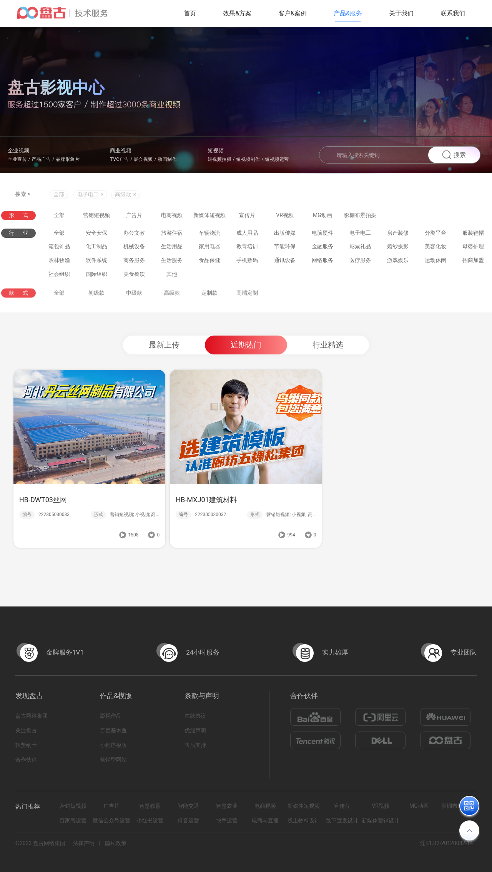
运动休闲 (435, 262)
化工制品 (96, 248)
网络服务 (322, 262)
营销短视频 (96, 215)
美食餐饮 (134, 276)
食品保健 (209, 262)
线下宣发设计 (342, 820)
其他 (171, 276)
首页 (190, 13)
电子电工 (360, 235)
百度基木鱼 (113, 730)
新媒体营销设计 (380, 820)
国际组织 (96, 276)
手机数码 (247, 262)
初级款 (96, 300)
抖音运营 (188, 820)
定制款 (209, 300)
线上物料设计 (304, 820)
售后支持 (195, 745)
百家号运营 (73, 820)
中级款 (134, 300)
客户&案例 (292, 13)
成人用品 (247, 235)
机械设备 (134, 248)
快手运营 (227, 820)
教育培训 (247, 248)
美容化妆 (435, 248)
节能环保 (285, 248)
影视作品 (110, 716)
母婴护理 (473, 248)
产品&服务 (348, 13)
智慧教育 (150, 806)
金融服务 (322, 248)
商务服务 (134, 262)
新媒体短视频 (209, 215)
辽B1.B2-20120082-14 (446, 843)
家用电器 (209, 248)
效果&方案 (237, 13)
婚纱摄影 (398, 248)
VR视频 (285, 215)
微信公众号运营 (111, 820)
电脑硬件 (322, 235)
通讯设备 (285, 262)
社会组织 (59, 276)
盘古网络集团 (31, 716)
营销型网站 (113, 760)
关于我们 (401, 13)
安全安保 (96, 235)
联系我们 (452, 13)
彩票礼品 (360, 248)
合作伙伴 (26, 760)
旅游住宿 (172, 235)
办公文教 (134, 235)
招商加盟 (473, 262)
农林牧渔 (59, 262)
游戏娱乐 (398, 262)
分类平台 (435, 235)
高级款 (172, 300)
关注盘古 (26, 730)
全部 (58, 195)
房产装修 (398, 235)
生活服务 (172, 262)
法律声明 (84, 843)
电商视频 (172, 215)
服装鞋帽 (473, 235)
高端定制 (247, 300)
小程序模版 (113, 745)
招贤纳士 (26, 745)
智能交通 (188, 806)
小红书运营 (149, 820)
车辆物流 (209, 235)
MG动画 (322, 215)
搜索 (454, 154)
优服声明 (195, 730)
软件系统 (96, 262)
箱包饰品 (59, 248)
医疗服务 (360, 262)
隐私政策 (115, 843)
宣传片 (247, 215)
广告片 (134, 215)
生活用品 (172, 248)
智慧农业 (227, 806)
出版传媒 (285, 235)
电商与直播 (265, 820)
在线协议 (195, 716)
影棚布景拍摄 (360, 215)
